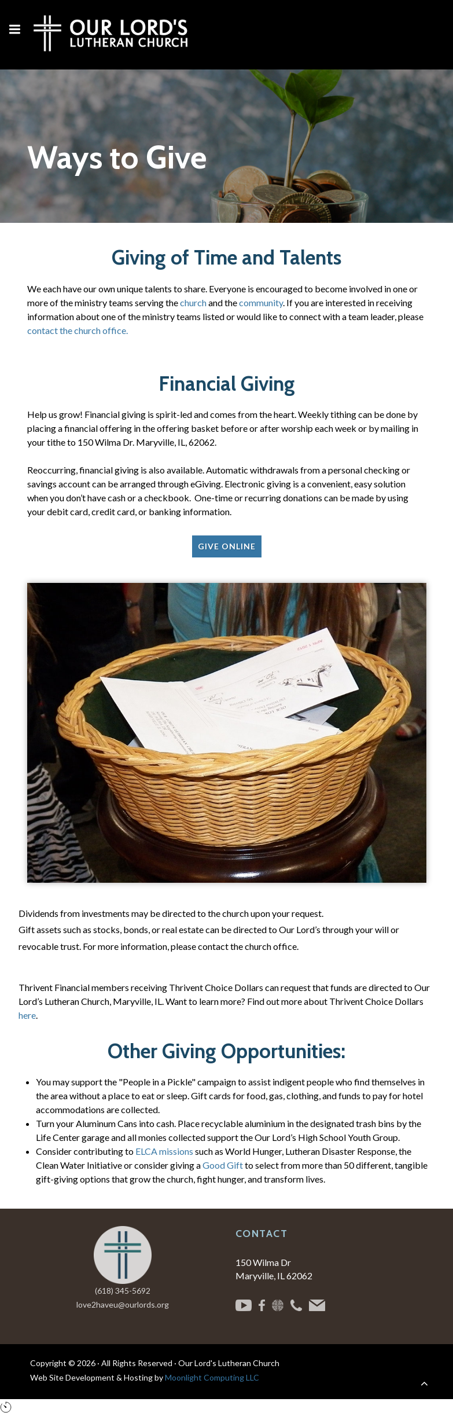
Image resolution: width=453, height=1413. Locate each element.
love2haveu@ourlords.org (122, 1304)
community (261, 302)
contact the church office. (77, 330)
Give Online (227, 546)
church (193, 302)
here (27, 1015)
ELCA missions (164, 1151)
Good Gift (222, 1164)
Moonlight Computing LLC (212, 1377)
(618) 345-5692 (122, 1290)
